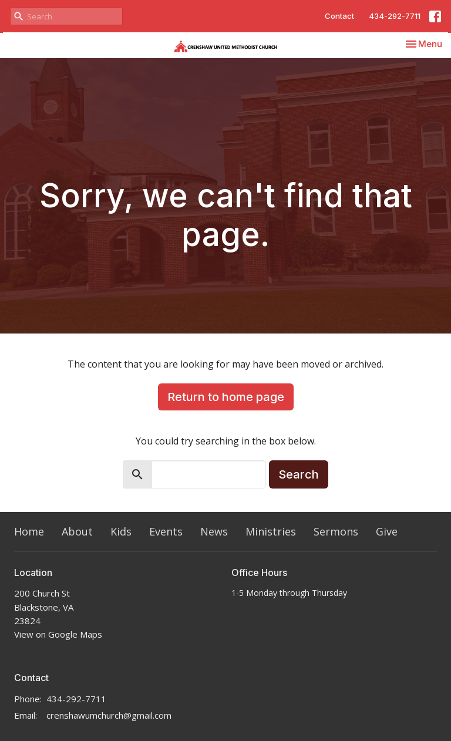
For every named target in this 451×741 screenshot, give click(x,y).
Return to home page (225, 397)
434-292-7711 (394, 16)
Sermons (336, 531)
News (214, 531)
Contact (339, 16)
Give (387, 531)
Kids (121, 531)
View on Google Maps (58, 634)
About (77, 531)
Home (29, 531)
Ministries (270, 531)
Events (166, 531)
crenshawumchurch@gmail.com (108, 715)
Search (298, 474)
